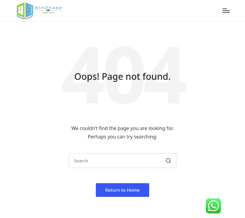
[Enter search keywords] (122, 160)
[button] (168, 160)
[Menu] (226, 10)
